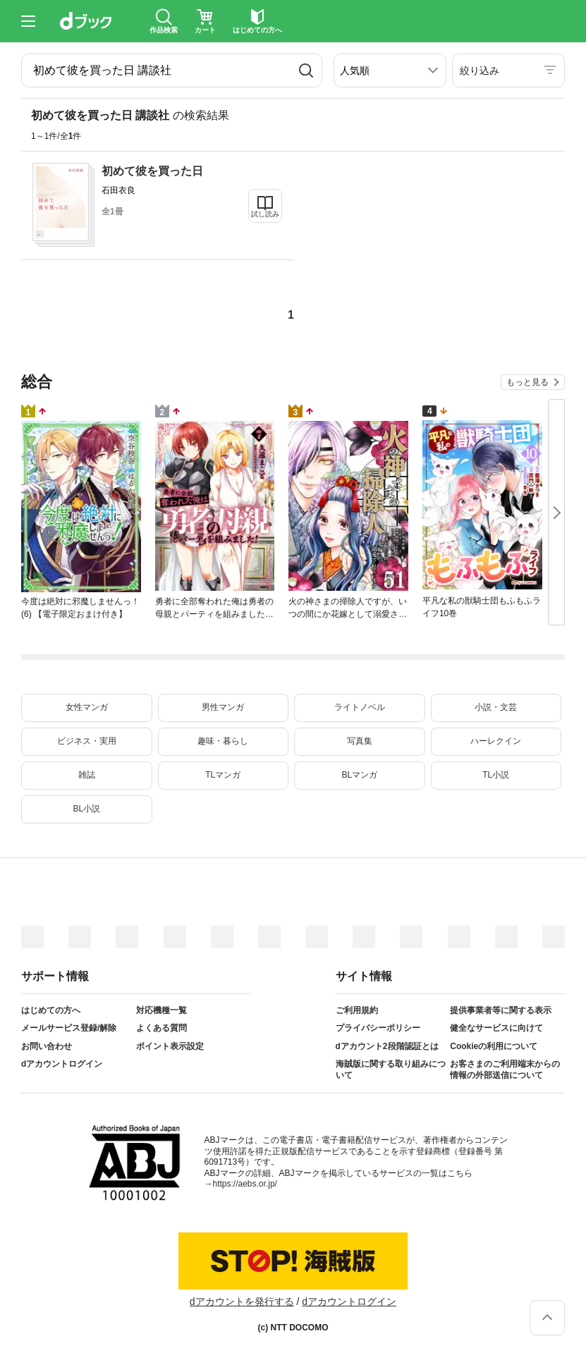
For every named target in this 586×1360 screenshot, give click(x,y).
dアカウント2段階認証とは (387, 1046)
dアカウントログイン (61, 1064)
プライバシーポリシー (378, 1028)
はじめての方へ (50, 1010)
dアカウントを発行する (242, 1301)
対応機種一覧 (161, 1010)
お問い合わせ (46, 1046)
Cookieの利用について (493, 1046)
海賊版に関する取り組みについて (391, 1069)
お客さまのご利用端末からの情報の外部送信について (505, 1069)
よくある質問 (161, 1028)
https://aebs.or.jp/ (245, 1184)
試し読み (265, 214)
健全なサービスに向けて (496, 1028)
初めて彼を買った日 (152, 171)
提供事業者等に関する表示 (500, 1010)
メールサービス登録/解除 (68, 1028)
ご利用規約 (357, 1010)
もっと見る (527, 382)
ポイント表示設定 (170, 1046)
